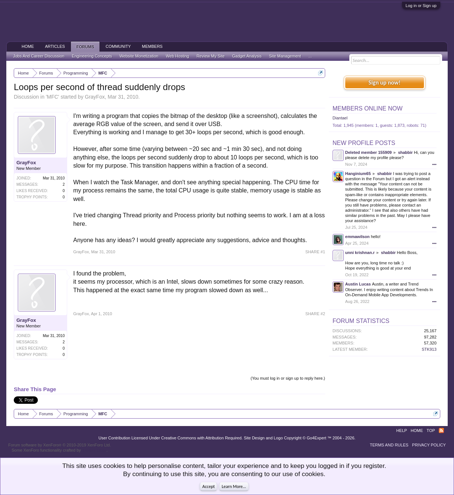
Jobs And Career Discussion (38, 56)
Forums (85, 46)
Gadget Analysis (247, 56)
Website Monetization (139, 56)
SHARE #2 (315, 313)
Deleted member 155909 (368, 152)
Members (152, 46)
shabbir (405, 152)
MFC (52, 97)
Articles (55, 46)
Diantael (340, 118)
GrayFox (95, 97)
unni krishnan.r (360, 252)
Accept (208, 486)
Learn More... (234, 486)
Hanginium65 (358, 173)
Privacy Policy (429, 445)
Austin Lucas (358, 284)
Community (118, 46)
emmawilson (357, 236)
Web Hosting (177, 56)
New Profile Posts (364, 143)
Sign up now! (385, 82)
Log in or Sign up (421, 5)
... (310, 56)
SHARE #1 (315, 252)
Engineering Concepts (92, 56)
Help (401, 430)
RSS (441, 430)
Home (28, 46)
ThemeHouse (94, 450)
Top (431, 430)
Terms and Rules (389, 445)
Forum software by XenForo (59, 445)
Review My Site (210, 56)
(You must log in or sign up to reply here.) (288, 378)
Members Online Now (367, 108)
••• (434, 164)
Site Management (285, 56)
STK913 (429, 349)
